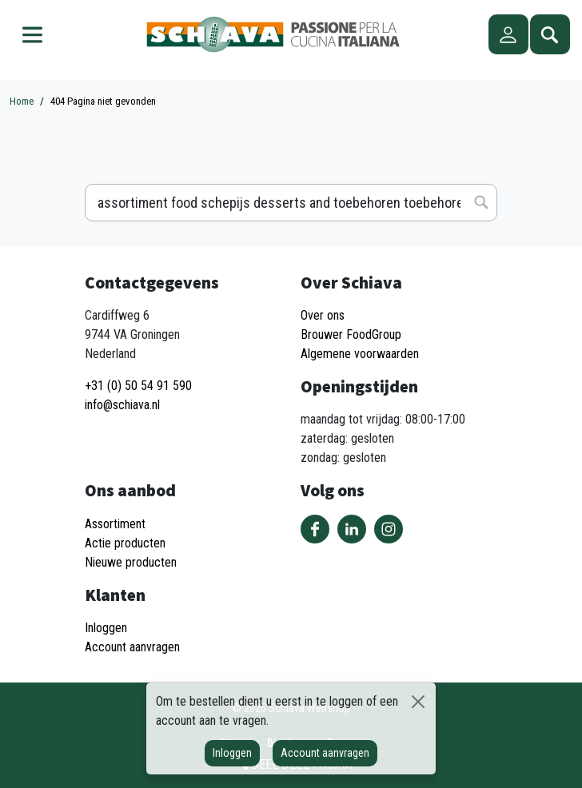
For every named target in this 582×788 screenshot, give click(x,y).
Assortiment (115, 523)
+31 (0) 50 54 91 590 (138, 385)
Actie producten (125, 543)
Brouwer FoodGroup (351, 334)
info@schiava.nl (122, 404)
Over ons (323, 315)
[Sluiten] (418, 701)
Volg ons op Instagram (388, 529)
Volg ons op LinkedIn (351, 529)
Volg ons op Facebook (315, 529)
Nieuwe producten (131, 562)
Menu (32, 34)
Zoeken (550, 34)
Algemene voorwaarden (360, 353)
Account (508, 34)
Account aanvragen (325, 752)
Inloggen (232, 752)
